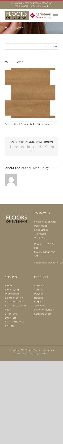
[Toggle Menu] (55, 15)
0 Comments (48, 124)
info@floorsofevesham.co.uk (34, 6)
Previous (53, 46)
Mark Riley (13, 124)
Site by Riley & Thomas (37, 353)
